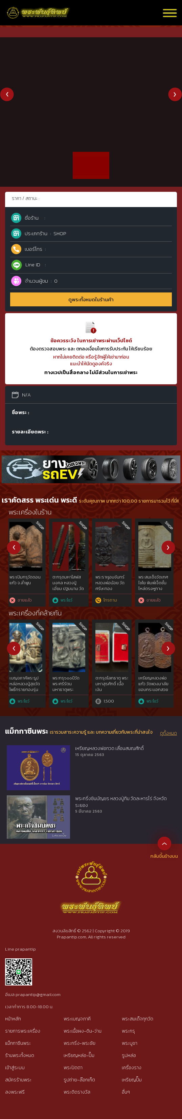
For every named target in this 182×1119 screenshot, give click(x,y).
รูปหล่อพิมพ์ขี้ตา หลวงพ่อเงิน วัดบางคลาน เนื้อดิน (27, 583)
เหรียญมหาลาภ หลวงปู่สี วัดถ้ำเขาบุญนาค (27, 684)
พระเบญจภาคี (77, 1018)
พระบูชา (129, 1043)
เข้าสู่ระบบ (15, 1067)
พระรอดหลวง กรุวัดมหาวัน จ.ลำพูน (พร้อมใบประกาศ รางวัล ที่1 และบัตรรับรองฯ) (157, 588)
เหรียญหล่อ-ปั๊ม (79, 1055)
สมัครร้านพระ (18, 1079)
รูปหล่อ (129, 1055)
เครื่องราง (131, 1067)
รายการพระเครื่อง (22, 1031)
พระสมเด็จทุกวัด (137, 1018)
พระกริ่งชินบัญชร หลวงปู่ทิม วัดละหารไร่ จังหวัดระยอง (121, 802)
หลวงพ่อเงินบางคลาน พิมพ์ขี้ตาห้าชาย (113, 583)
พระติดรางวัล (77, 1092)
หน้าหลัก (13, 1018)
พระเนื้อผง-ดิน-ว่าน (82, 1031)
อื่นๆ (126, 1092)
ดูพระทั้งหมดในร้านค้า (91, 299)
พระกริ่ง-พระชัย (79, 1043)
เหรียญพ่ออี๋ (108, 678)
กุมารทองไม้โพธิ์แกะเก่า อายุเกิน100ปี (69, 583)
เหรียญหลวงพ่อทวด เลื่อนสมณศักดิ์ (109, 748)
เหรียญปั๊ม (132, 1079)
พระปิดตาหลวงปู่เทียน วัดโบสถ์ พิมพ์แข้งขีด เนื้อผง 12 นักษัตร (69, 686)
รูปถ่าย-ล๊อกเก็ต (79, 1079)
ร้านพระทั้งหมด (19, 1055)
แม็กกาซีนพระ (18, 1043)
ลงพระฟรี (15, 1092)
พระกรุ (128, 1031)
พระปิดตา (73, 1067)
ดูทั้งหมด (168, 733)
